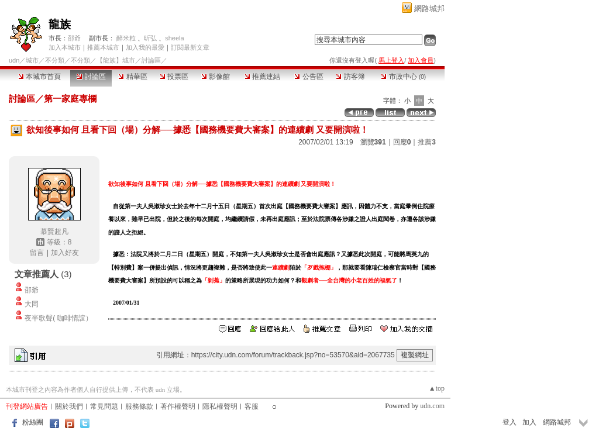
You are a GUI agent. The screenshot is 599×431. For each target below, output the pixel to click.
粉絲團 (32, 422)
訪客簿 (350, 77)
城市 (32, 60)
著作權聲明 (177, 406)
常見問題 (104, 406)
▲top (437, 388)
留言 (37, 253)
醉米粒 (126, 38)
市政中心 (403, 77)
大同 (32, 304)
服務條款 (139, 406)
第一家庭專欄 (70, 99)
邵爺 (74, 38)
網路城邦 (429, 8)
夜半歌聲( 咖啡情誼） (58, 318)
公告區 (308, 77)
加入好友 (65, 253)
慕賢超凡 (54, 231)
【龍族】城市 (116, 60)
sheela (174, 38)
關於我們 (69, 406)
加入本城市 (65, 47)
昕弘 (150, 38)
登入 (509, 422)
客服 (252, 406)
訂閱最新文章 (190, 47)
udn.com (432, 406)
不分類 (54, 60)
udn (14, 60)
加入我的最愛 (145, 47)
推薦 (427, 142)
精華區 (132, 77)
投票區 (174, 77)
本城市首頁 (39, 77)
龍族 (60, 24)
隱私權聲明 (219, 406)
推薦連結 (262, 77)
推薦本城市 (103, 47)
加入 (529, 422)
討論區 (91, 77)
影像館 (215, 77)
